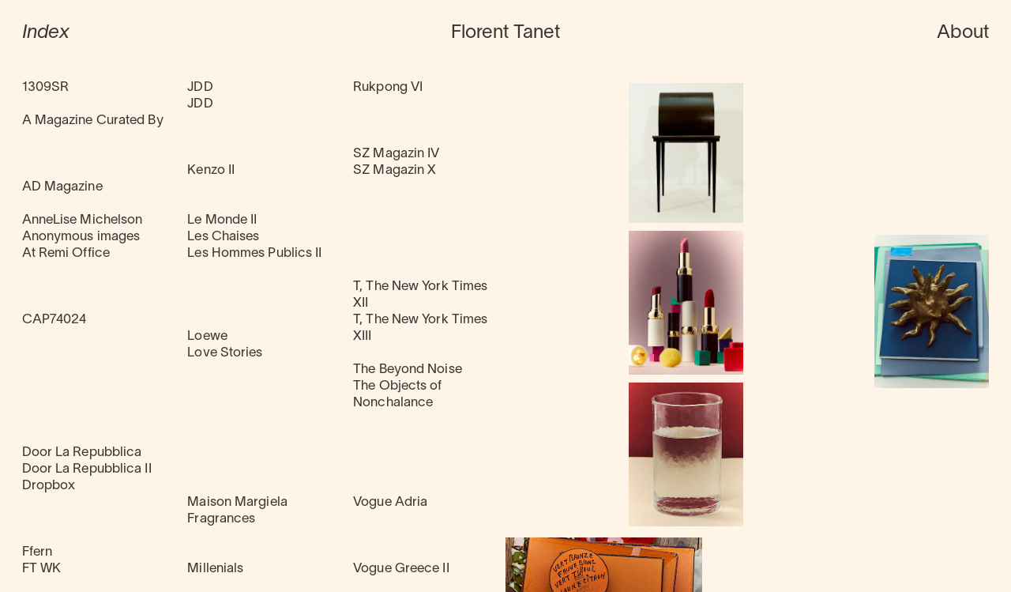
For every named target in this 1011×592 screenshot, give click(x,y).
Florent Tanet (505, 33)
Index (46, 33)
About (963, 33)
